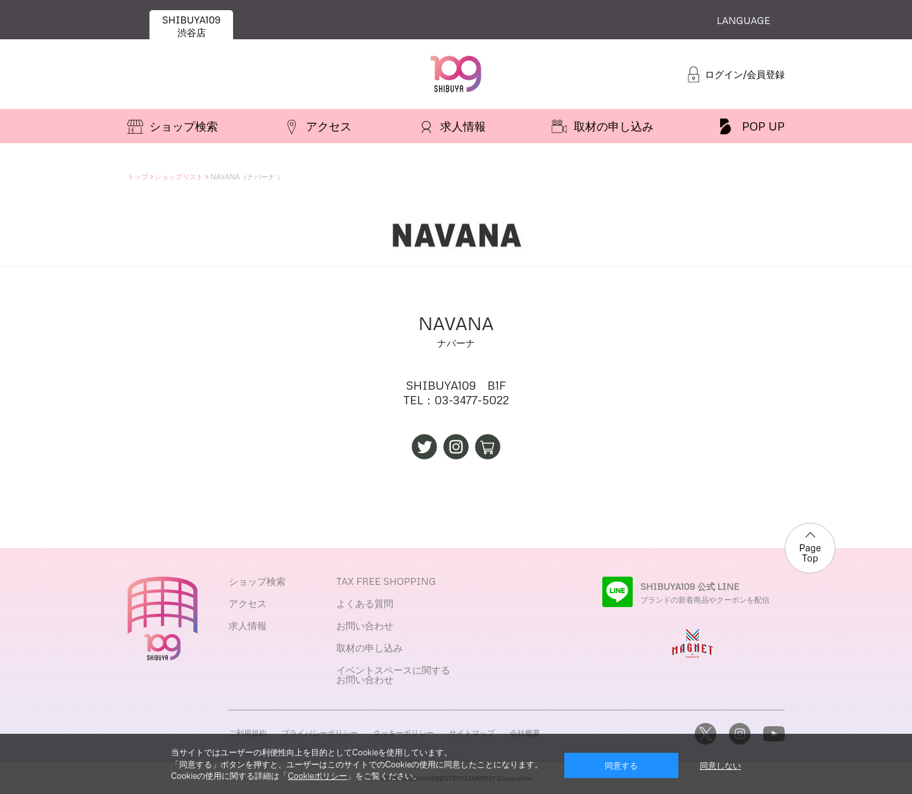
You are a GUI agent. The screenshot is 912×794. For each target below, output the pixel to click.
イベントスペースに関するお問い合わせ (393, 674)
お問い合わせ (364, 625)
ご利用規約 (248, 733)
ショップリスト (179, 176)
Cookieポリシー (317, 776)
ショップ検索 (257, 581)
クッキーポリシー (403, 733)
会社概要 (525, 733)
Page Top (810, 553)
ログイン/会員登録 (745, 74)
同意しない (720, 765)
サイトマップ (472, 733)
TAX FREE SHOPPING (386, 581)
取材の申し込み (369, 647)
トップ (137, 176)
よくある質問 (364, 603)
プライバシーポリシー (320, 733)
